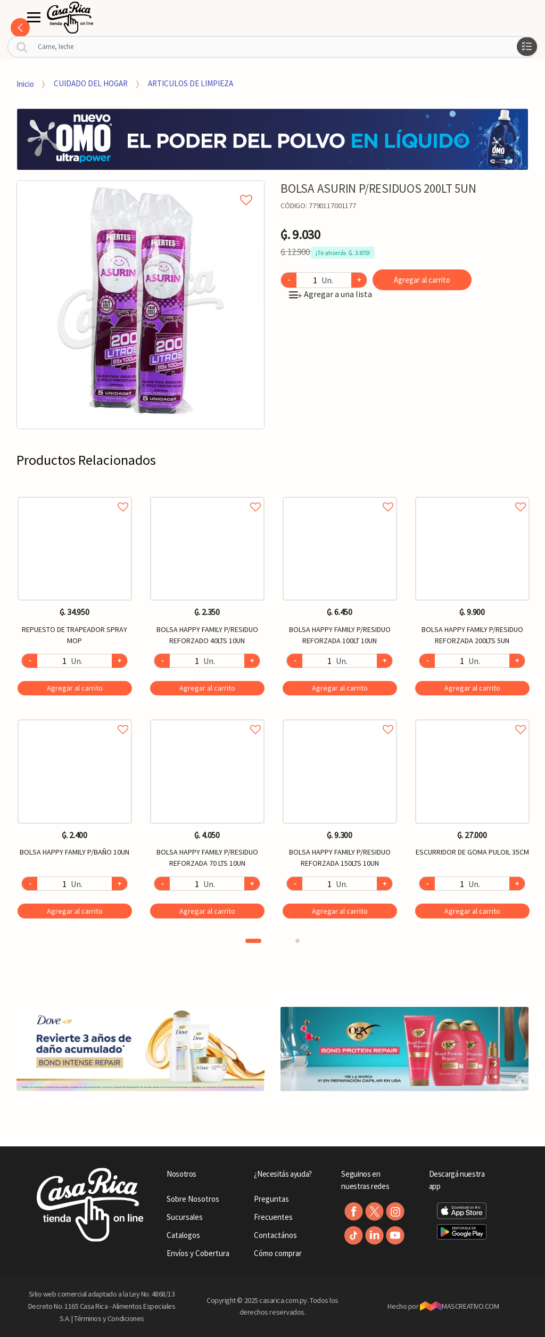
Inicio (25, 83)
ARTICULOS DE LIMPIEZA (190, 83)
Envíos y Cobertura (198, 1253)
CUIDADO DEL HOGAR (91, 83)
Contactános (275, 1235)
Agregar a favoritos (75, 495)
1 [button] (253, 940)
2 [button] (297, 940)
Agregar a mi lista (140, 188)
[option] (141, 305)
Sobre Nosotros (193, 1199)
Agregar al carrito (422, 280)
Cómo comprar (278, 1253)
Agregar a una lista (330, 294)
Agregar (75, 688)
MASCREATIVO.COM (459, 1306)
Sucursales (185, 1217)
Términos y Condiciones (109, 1318)
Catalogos (183, 1235)
